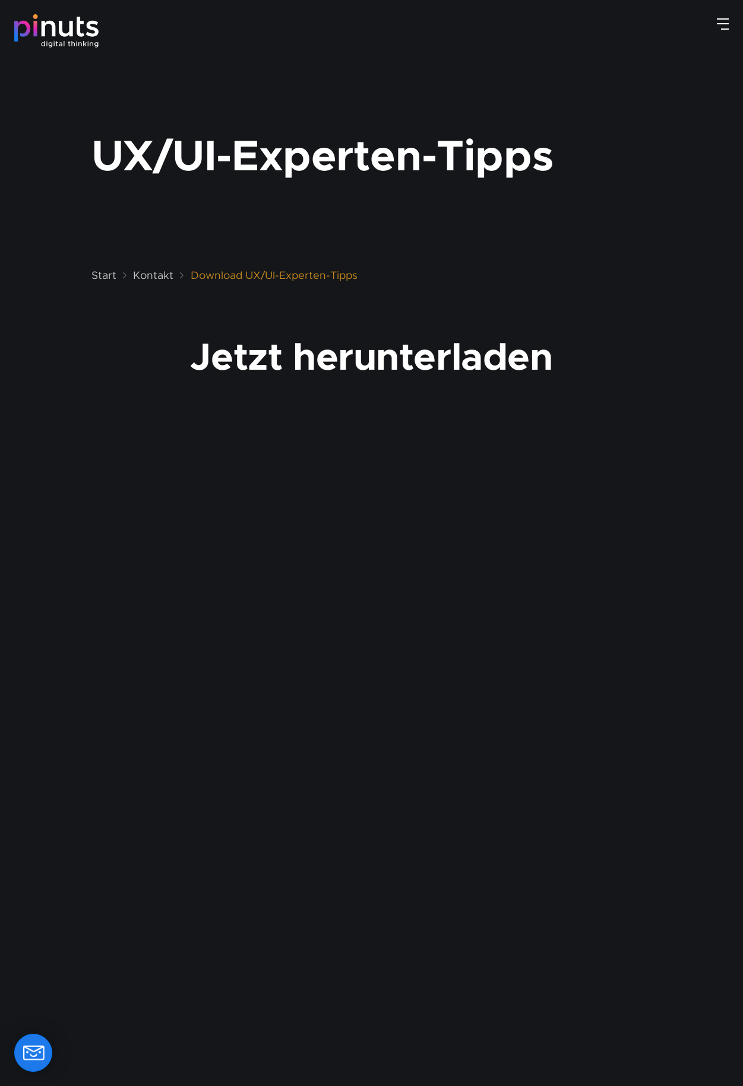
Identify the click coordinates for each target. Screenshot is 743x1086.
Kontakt (153, 275)
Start (103, 275)
